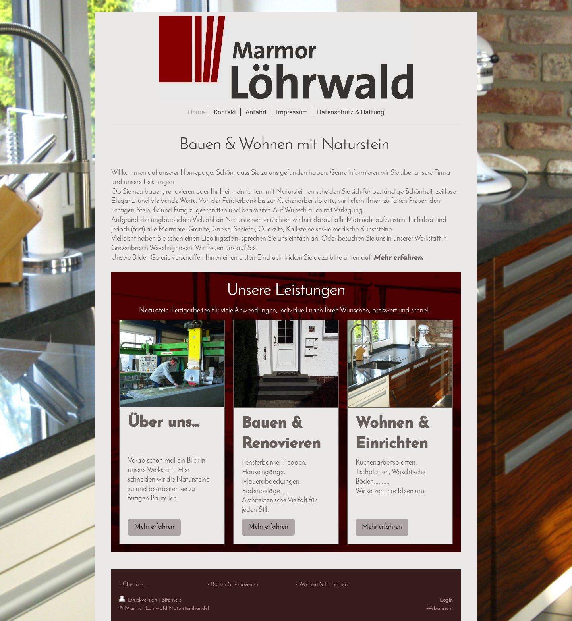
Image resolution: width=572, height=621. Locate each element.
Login (446, 600)
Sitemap (172, 600)
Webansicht (439, 608)
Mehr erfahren (154, 527)
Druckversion (138, 600)
